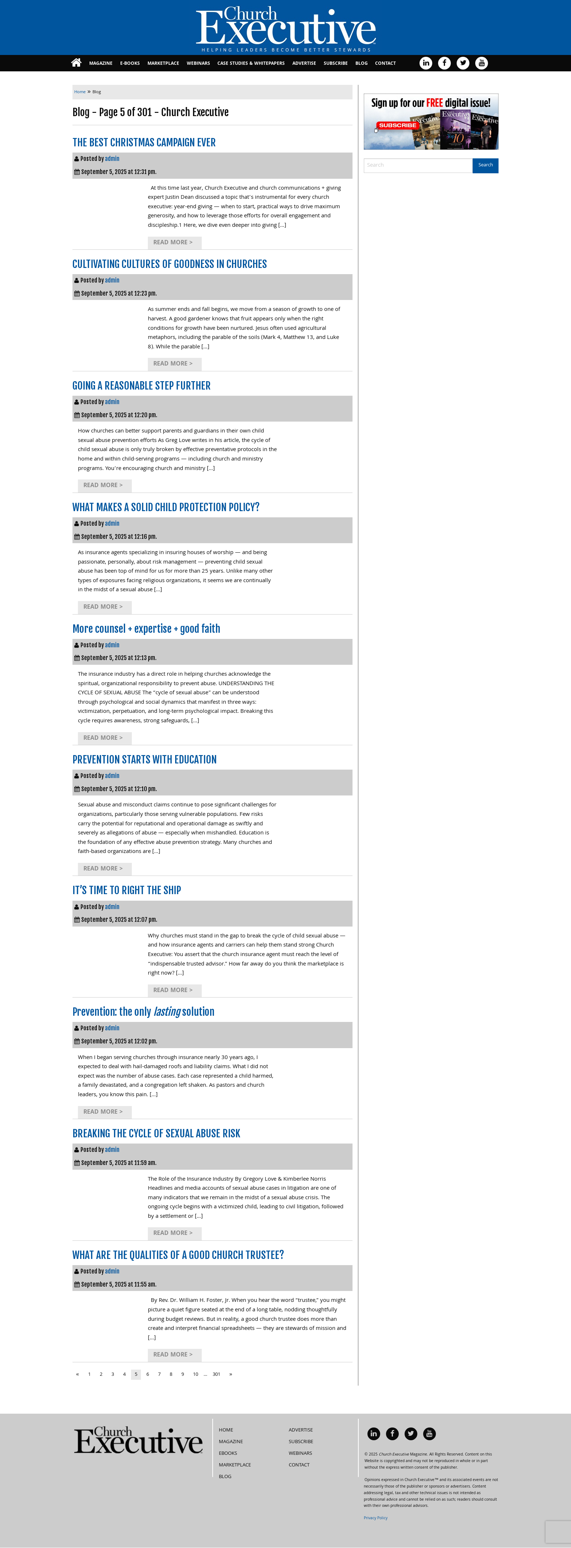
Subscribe (336, 64)
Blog (361, 64)
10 (195, 1375)
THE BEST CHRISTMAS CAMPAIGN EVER (144, 142)
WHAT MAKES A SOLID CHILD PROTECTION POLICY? (166, 507)
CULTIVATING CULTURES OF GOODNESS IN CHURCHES (169, 264)
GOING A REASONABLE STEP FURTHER (141, 385)
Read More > (173, 243)
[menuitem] (76, 63)
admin (112, 158)
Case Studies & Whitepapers (251, 64)
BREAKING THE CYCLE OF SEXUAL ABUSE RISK (156, 1133)
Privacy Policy (375, 1518)
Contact (385, 64)
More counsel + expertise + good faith (146, 629)
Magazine (101, 64)
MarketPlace (163, 64)
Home (226, 1430)
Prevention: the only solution (143, 1012)
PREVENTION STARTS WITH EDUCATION (144, 759)
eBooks (228, 1454)
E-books (130, 64)
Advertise (304, 64)
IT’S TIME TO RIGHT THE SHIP (126, 890)
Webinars (198, 64)
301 (216, 1375)
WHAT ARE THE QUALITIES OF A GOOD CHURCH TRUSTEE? (178, 1255)
